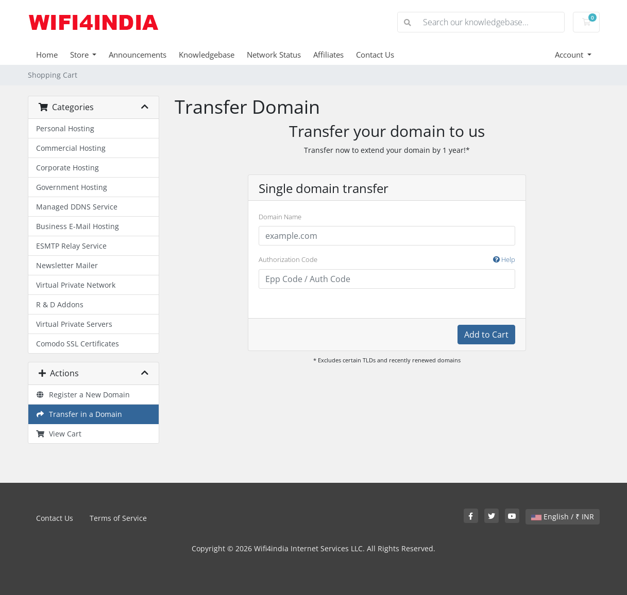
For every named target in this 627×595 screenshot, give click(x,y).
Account (570, 54)
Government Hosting (71, 187)
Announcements (137, 54)
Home (47, 54)
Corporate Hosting (67, 167)
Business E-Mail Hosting (77, 226)
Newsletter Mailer (67, 265)
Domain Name (280, 216)
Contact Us (375, 54)
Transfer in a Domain (79, 414)
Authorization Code (387, 260)
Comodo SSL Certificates (77, 343)
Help (504, 259)
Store (80, 54)
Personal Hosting (65, 128)
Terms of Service (118, 518)
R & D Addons (59, 304)
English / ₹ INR (562, 516)
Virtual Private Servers (74, 324)
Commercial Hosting (71, 148)
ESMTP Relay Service (71, 246)
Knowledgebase (206, 54)
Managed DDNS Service (76, 207)
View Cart (59, 434)
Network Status (274, 54)
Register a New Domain (83, 394)
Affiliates (328, 54)
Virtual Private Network (75, 285)
